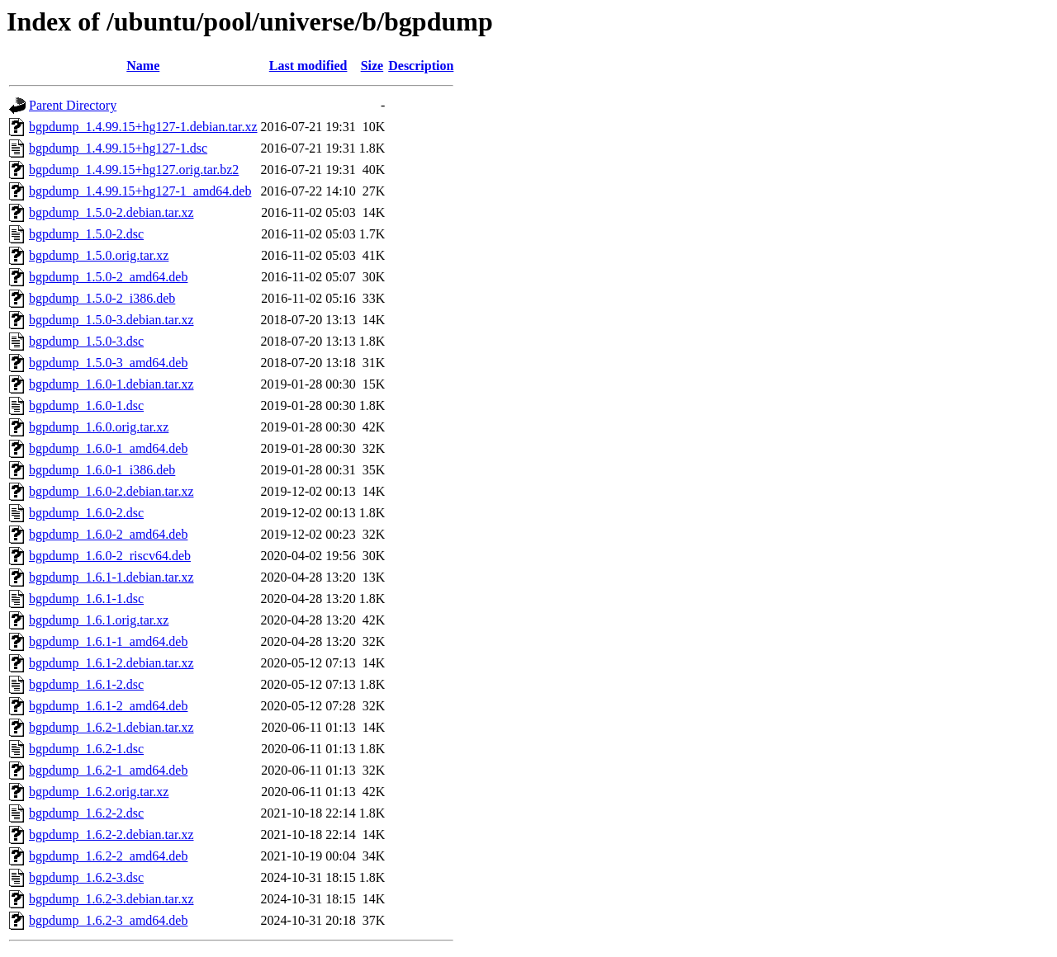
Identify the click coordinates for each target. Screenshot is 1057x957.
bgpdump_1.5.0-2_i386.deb (102, 298)
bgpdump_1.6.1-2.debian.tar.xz (111, 663)
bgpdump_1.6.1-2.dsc (86, 684)
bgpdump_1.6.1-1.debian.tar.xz (111, 577)
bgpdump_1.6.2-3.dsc (86, 877)
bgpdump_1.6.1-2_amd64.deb (108, 706)
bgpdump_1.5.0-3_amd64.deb (108, 363)
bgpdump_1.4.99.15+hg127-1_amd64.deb (140, 191)
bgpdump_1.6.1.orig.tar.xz (98, 620)
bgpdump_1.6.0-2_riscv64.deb (110, 556)
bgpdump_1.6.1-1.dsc (86, 599)
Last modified (308, 66)
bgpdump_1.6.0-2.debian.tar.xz (111, 491)
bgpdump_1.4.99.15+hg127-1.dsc (118, 148)
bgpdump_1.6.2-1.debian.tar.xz (111, 727)
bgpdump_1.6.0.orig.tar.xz (98, 427)
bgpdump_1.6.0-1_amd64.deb (108, 448)
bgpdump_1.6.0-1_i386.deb (102, 470)
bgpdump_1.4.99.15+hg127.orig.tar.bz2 (134, 170)
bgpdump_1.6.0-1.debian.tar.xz (111, 384)
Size (372, 66)
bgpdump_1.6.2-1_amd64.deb (108, 770)
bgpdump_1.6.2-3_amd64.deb (108, 920)
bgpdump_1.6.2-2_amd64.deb (108, 856)
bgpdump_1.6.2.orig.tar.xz (98, 792)
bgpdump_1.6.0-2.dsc (86, 513)
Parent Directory (72, 105)
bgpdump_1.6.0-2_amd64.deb (108, 534)
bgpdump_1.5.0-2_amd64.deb (108, 277)
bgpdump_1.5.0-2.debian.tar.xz (111, 212)
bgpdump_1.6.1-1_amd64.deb (108, 641)
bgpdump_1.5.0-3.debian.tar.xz (111, 320)
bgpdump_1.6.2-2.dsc (86, 813)
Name (142, 66)
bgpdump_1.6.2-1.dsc (86, 749)
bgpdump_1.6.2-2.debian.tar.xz (111, 834)
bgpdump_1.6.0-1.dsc (86, 405)
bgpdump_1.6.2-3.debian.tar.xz (111, 899)
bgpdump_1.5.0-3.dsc (86, 341)
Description (420, 66)
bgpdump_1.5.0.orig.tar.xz (98, 255)
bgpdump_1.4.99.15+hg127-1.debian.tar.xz (143, 127)
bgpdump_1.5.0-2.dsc (86, 234)
